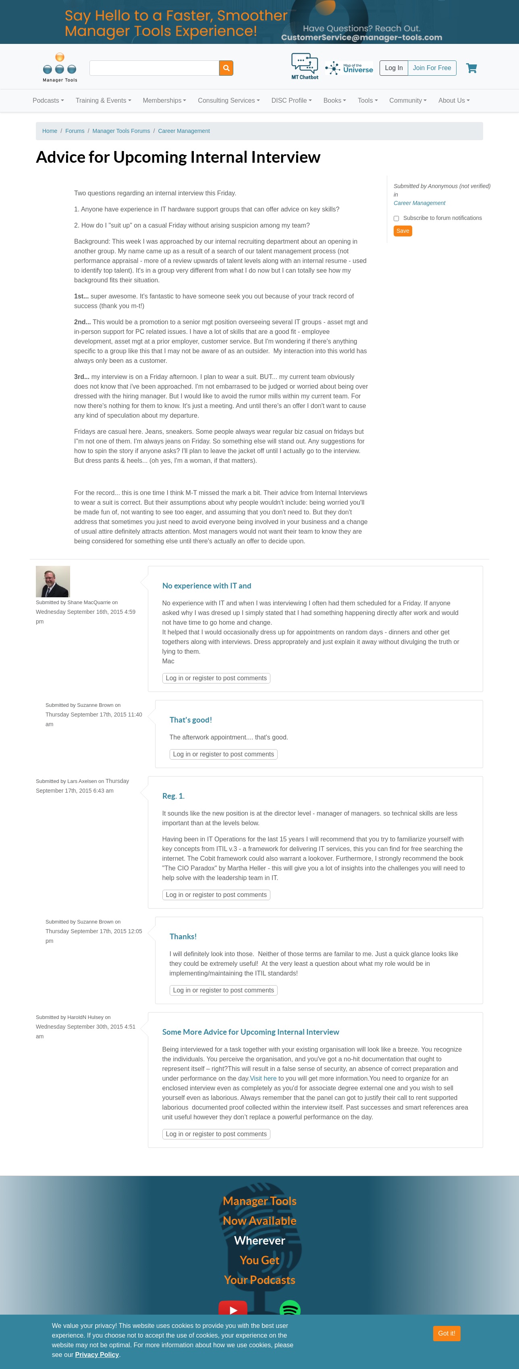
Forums (74, 131)
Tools (365, 100)
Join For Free (432, 67)
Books (332, 100)
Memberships (162, 100)
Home (49, 131)
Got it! (447, 1333)
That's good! (191, 720)
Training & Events (101, 100)
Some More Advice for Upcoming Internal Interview (250, 1032)
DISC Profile (289, 100)
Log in (175, 678)
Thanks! (183, 937)
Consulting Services (226, 100)
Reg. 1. (173, 796)
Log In (394, 67)
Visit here (263, 1078)
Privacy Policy (97, 1354)
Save (403, 231)
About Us (451, 100)
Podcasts (46, 100)
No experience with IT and (206, 586)
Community (405, 100)
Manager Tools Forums (121, 131)
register (203, 678)
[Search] (226, 68)
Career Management (184, 131)
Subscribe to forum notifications (442, 218)
